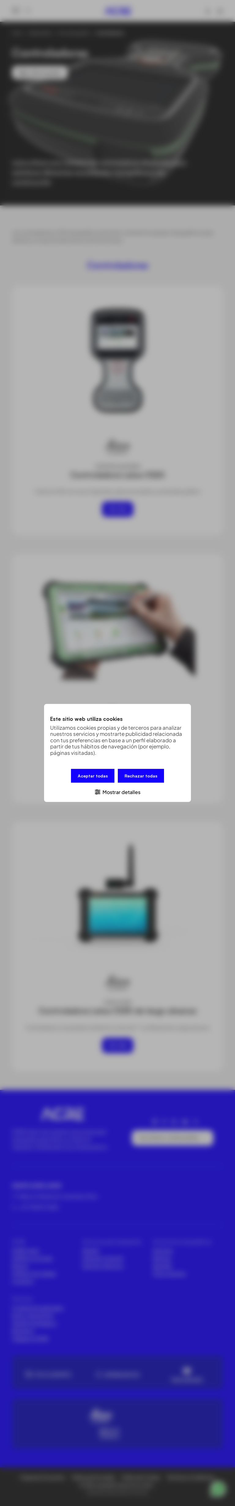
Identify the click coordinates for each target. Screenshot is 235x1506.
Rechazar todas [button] (141, 775)
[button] (117, 792)
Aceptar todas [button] (93, 775)
